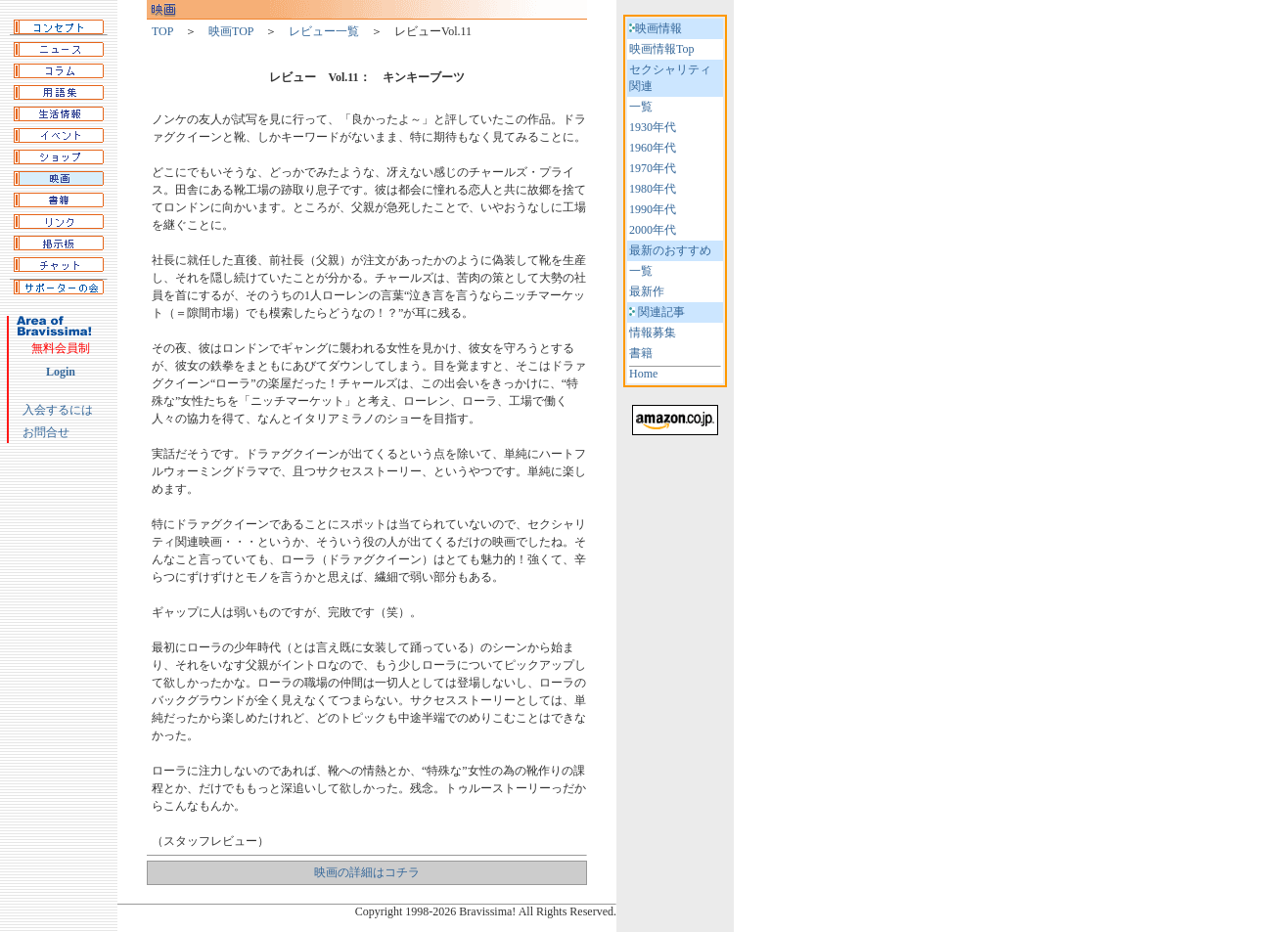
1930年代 (652, 127)
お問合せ (46, 432)
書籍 (641, 353)
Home (643, 373)
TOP (162, 31)
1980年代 (652, 189)
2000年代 (652, 230)
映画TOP (230, 31)
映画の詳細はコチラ (367, 872)
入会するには (58, 410)
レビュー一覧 (324, 31)
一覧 (641, 106)
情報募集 (652, 332)
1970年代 (652, 168)
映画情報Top (662, 49)
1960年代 (652, 148)
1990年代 (652, 209)
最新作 (646, 291)
